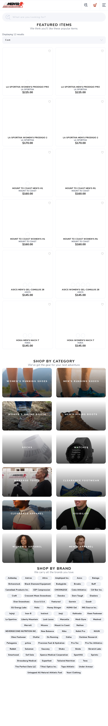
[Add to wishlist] (49, 51)
